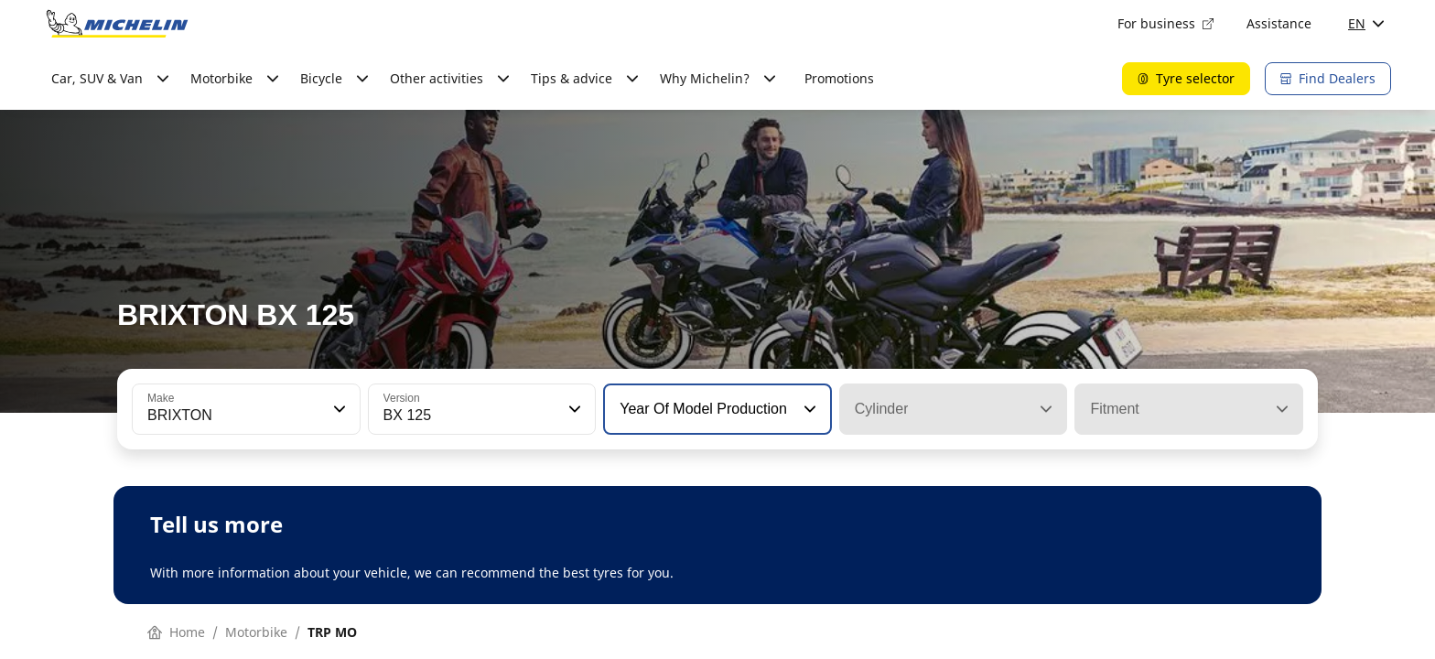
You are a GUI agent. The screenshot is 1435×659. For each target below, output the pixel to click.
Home (176, 632)
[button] (337, 409)
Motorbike (256, 632)
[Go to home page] (117, 23)
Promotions (839, 78)
